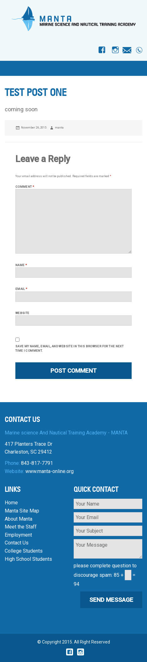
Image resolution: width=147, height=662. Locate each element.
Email (21, 289)
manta (59, 127)
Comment (24, 186)
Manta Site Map (22, 511)
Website (22, 313)
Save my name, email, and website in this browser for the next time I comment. (69, 348)
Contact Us (17, 543)
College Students (24, 551)
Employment (18, 535)
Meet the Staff (21, 527)
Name (21, 265)
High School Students (28, 559)
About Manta (18, 519)
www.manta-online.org (49, 471)
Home (11, 503)
